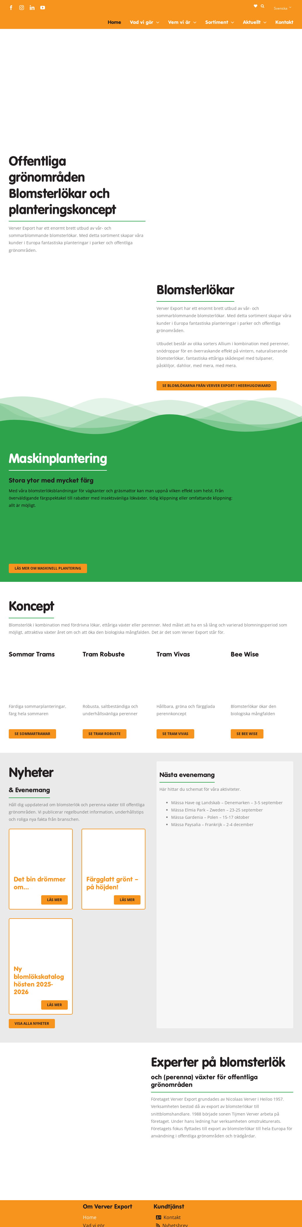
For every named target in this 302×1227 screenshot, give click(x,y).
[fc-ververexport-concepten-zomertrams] (40, 663)
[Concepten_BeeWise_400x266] (262, 663)
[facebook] (11, 7)
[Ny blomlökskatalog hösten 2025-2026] (40, 922)
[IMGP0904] (114, 663)
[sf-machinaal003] (199, 517)
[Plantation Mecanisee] (225, 161)
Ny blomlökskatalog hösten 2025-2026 (39, 980)
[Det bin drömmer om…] (40, 833)
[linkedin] (32, 7)
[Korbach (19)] (188, 663)
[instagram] (21, 7)
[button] (262, 6)
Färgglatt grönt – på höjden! (112, 883)
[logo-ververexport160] (20, 17)
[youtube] (42, 7)
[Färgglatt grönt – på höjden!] (113, 833)
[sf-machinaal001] (43, 517)
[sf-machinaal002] (121, 517)
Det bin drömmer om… (40, 883)
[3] (77, 292)
